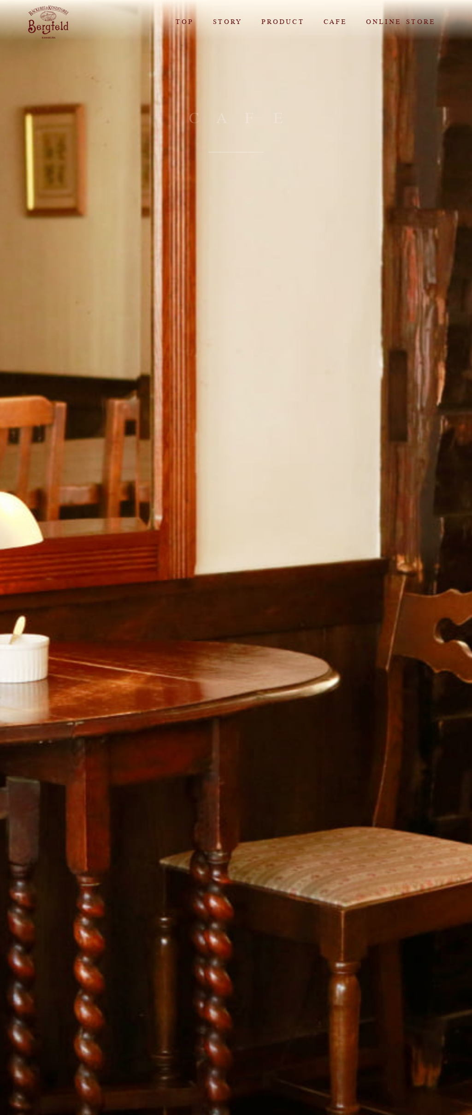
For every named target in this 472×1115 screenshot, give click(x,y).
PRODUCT (282, 21)
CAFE (335, 21)
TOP (184, 21)
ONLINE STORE (400, 21)
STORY (227, 21)
